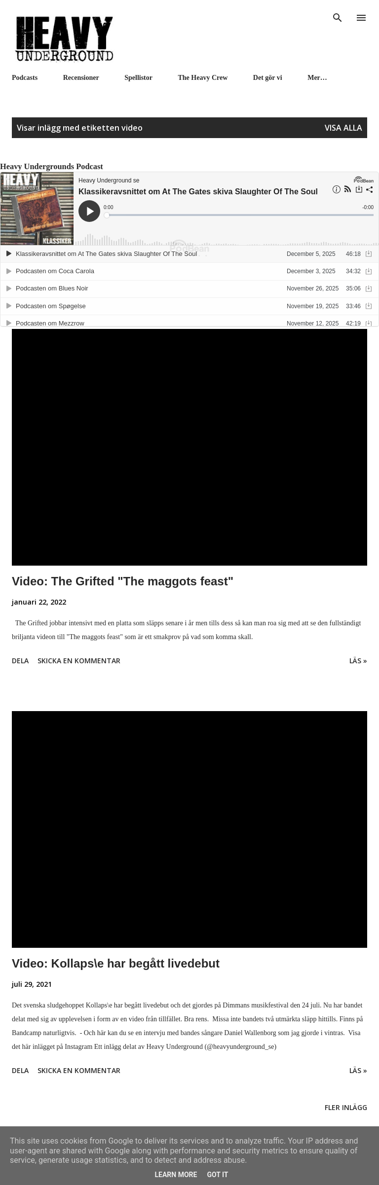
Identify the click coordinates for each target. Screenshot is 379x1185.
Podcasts (25, 77)
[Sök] (337, 18)
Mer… (317, 77)
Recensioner (81, 77)
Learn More (175, 1175)
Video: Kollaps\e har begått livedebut (116, 963)
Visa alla (343, 127)
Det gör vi (267, 77)
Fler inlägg (346, 1107)
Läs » (358, 660)
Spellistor (138, 77)
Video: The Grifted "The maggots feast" (122, 581)
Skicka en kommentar (79, 660)
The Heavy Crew (203, 77)
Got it (217, 1175)
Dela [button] (20, 660)
